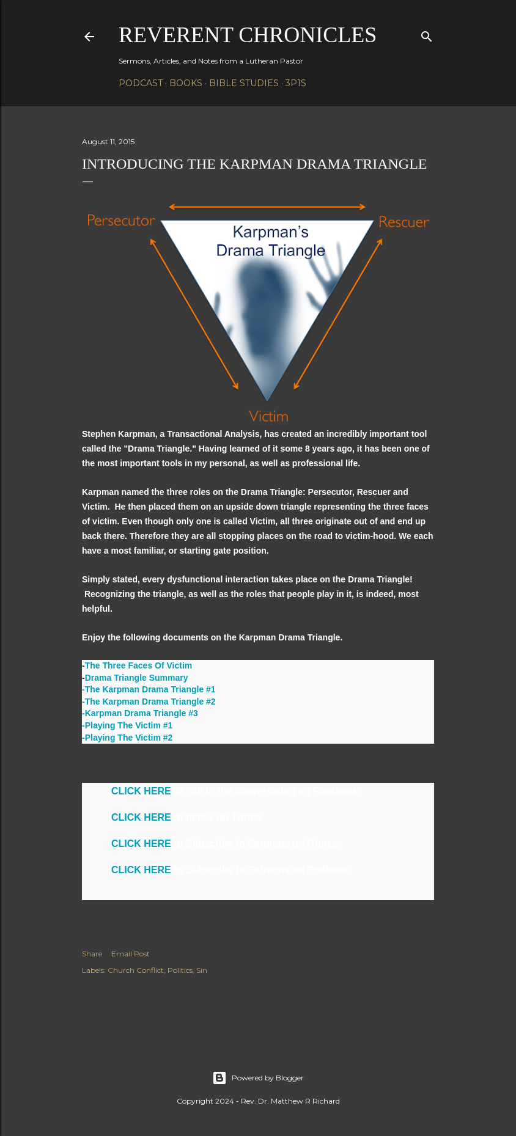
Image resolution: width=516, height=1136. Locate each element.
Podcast (141, 83)
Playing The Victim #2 (129, 737)
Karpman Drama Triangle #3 (141, 713)
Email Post (130, 953)
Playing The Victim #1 (129, 725)
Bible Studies (244, 83)
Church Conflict (136, 970)
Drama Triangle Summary (136, 678)
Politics (180, 970)
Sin (201, 970)
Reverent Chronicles (248, 35)
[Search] (426, 34)
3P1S (296, 83)
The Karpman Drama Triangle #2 (150, 701)
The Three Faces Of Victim (139, 665)
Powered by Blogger (258, 1078)
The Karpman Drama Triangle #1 (150, 689)
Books (185, 83)
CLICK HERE (141, 791)
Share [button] (92, 953)
